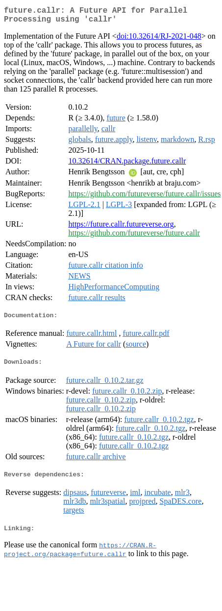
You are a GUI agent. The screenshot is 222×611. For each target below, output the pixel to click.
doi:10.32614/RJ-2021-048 (159, 40)
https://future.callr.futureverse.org (120, 228)
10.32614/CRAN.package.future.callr (127, 165)
